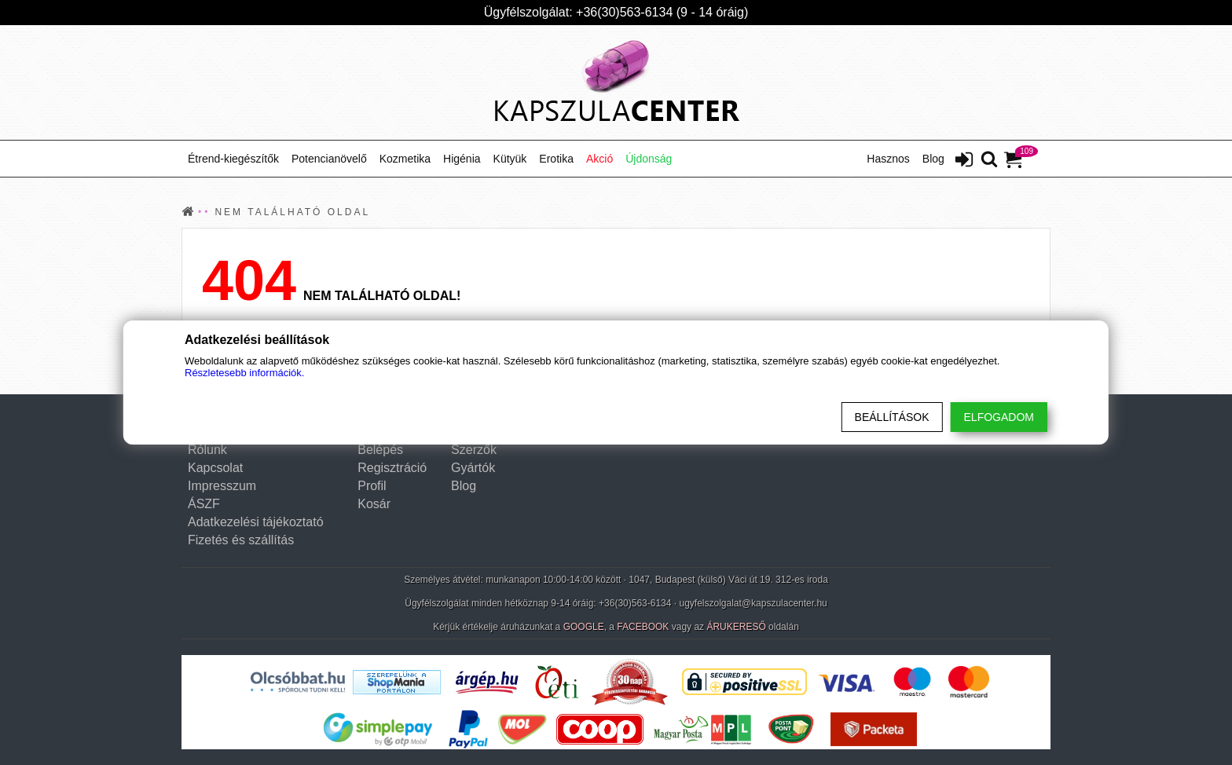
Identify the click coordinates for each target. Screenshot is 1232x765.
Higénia (461, 158)
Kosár (374, 504)
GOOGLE (583, 626)
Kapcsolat (215, 467)
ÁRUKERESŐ (735, 626)
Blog (933, 158)
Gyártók (473, 467)
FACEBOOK (643, 626)
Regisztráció (392, 467)
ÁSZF (204, 504)
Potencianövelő (329, 158)
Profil (372, 485)
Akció (599, 158)
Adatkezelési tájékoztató (256, 522)
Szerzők (474, 449)
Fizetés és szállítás (241, 540)
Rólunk (207, 449)
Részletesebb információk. (244, 373)
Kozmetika (405, 158)
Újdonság (648, 158)
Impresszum (222, 485)
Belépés (380, 449)
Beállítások (892, 417)
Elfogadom (999, 417)
